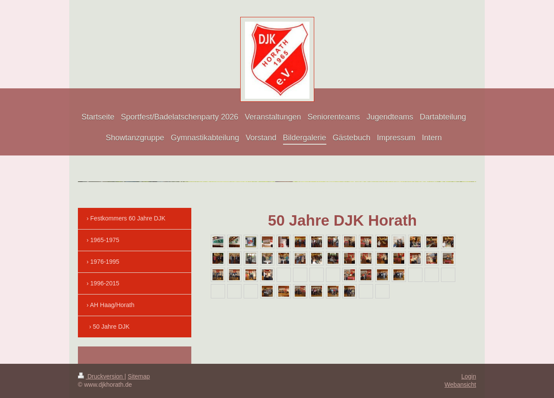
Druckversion (101, 376)
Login (468, 376)
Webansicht (460, 384)
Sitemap (139, 376)
